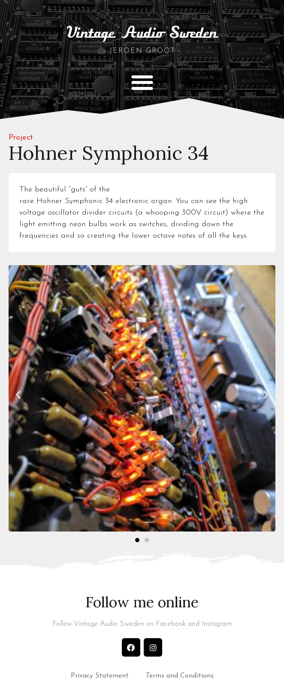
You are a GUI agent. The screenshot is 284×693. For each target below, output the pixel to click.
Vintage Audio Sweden (142, 33)
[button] (142, 82)
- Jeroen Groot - (142, 51)
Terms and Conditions (180, 675)
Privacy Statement (100, 675)
